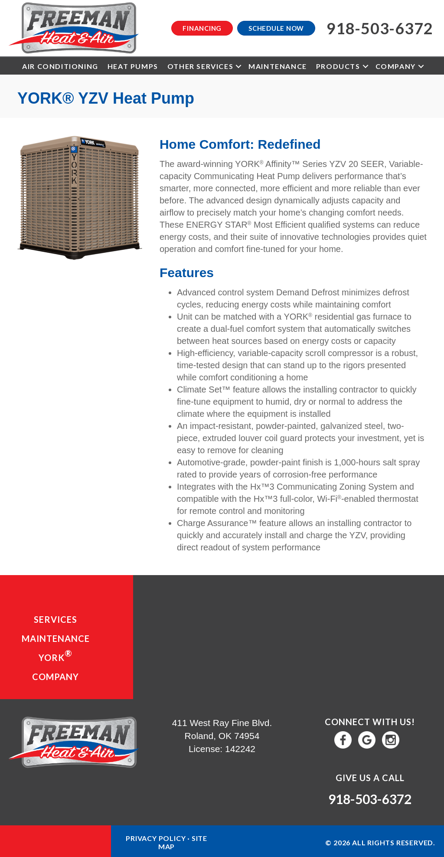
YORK (55, 655)
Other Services (200, 66)
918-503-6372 (369, 799)
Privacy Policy (156, 838)
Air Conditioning (60, 66)
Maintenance (277, 66)
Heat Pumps (133, 66)
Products (338, 66)
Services (55, 619)
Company (395, 66)
